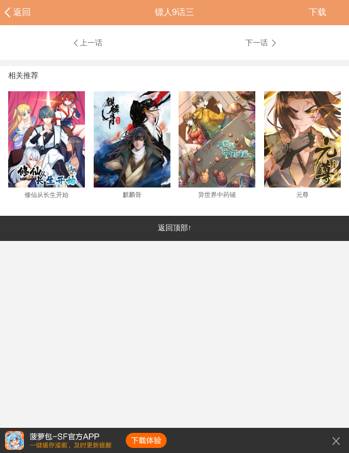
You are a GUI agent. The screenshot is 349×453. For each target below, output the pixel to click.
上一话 (87, 42)
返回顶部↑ (175, 227)
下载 (317, 12)
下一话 (261, 42)
